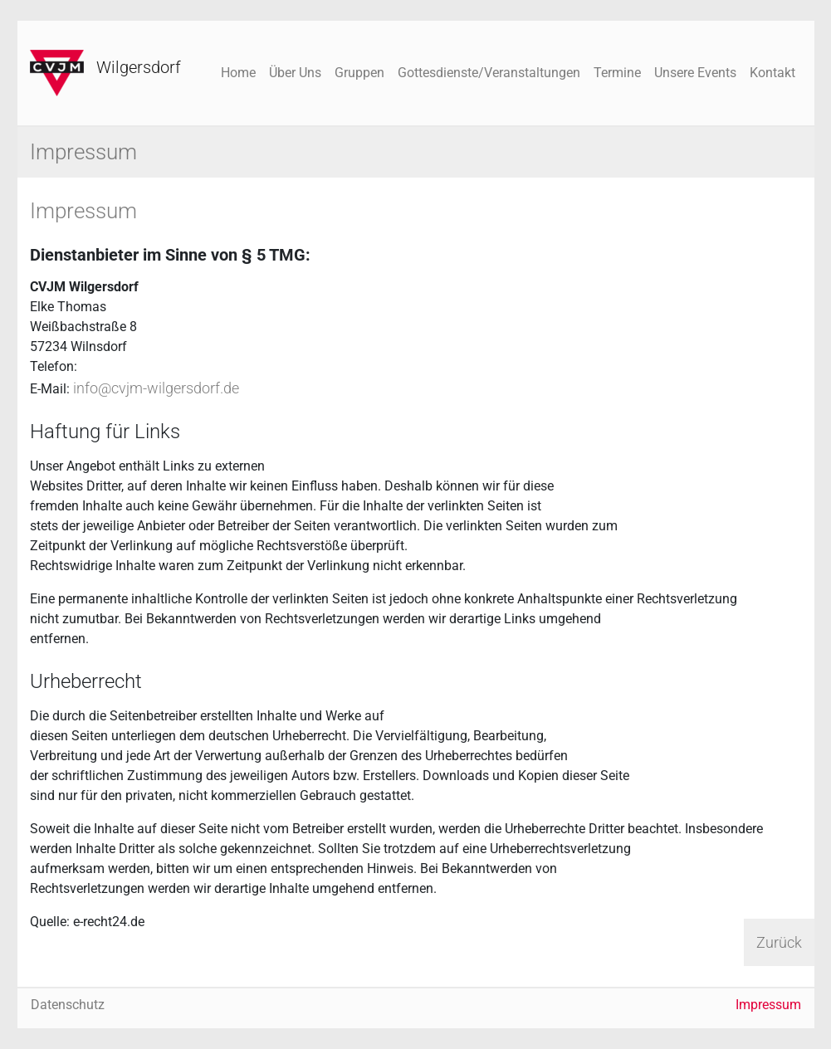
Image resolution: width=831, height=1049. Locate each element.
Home (238, 73)
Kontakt (772, 73)
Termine (617, 73)
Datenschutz (68, 1004)
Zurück (779, 942)
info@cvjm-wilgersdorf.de (156, 388)
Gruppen (359, 73)
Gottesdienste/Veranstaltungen (489, 73)
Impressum (768, 1004)
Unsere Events (695, 73)
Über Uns (295, 73)
